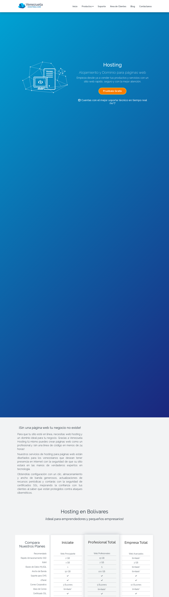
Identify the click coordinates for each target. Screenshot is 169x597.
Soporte (102, 6)
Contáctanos (145, 6)
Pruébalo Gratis (112, 91)
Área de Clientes (118, 6)
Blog (133, 6)
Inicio (75, 6)
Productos (88, 6)
